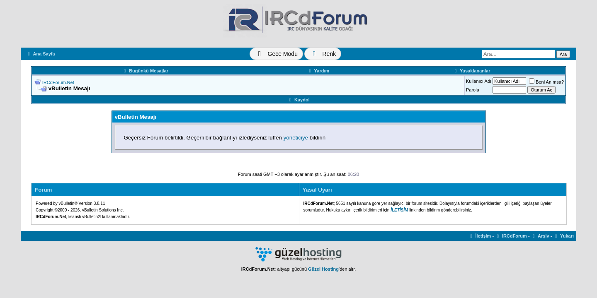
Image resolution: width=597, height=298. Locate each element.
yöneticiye (296, 138)
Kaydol (298, 99)
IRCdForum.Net (58, 82)
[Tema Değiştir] (276, 54)
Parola (472, 89)
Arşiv (540, 235)
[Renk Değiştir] (322, 54)
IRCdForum (511, 235)
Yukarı (563, 235)
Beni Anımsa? (546, 81)
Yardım (318, 70)
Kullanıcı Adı (478, 81)
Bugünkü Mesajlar (145, 70)
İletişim (479, 235)
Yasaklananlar (471, 70)
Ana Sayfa (40, 53)
